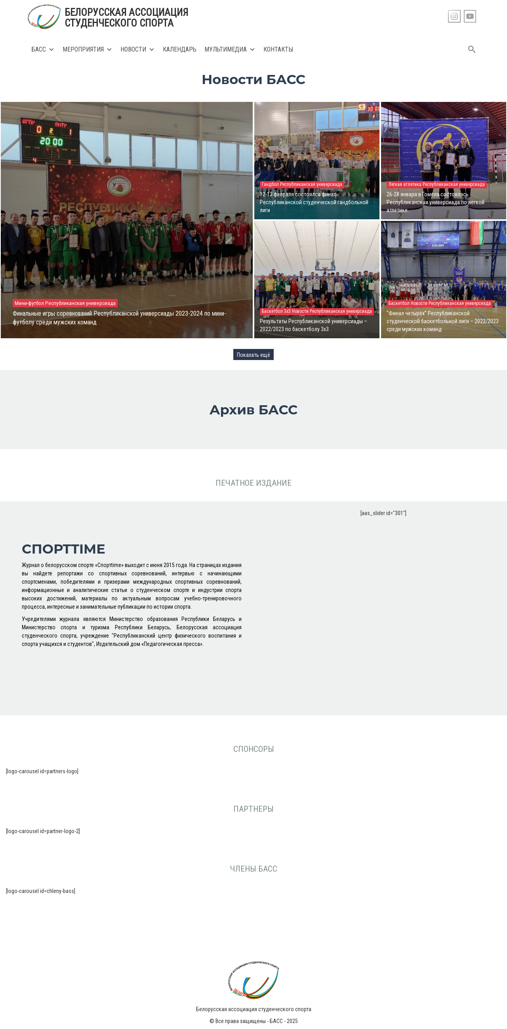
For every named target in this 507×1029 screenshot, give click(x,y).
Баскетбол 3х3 (277, 311)
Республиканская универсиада (80, 303)
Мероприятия (87, 49)
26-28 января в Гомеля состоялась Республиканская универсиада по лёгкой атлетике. (435, 202)
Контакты (278, 49)
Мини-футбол (30, 303)
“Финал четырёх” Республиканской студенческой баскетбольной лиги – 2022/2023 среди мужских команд (443, 321)
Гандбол (271, 184)
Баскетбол (400, 303)
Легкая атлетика (406, 184)
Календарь (179, 49)
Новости (137, 49)
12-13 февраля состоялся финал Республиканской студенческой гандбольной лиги (314, 202)
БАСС (43, 49)
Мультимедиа (229, 49)
